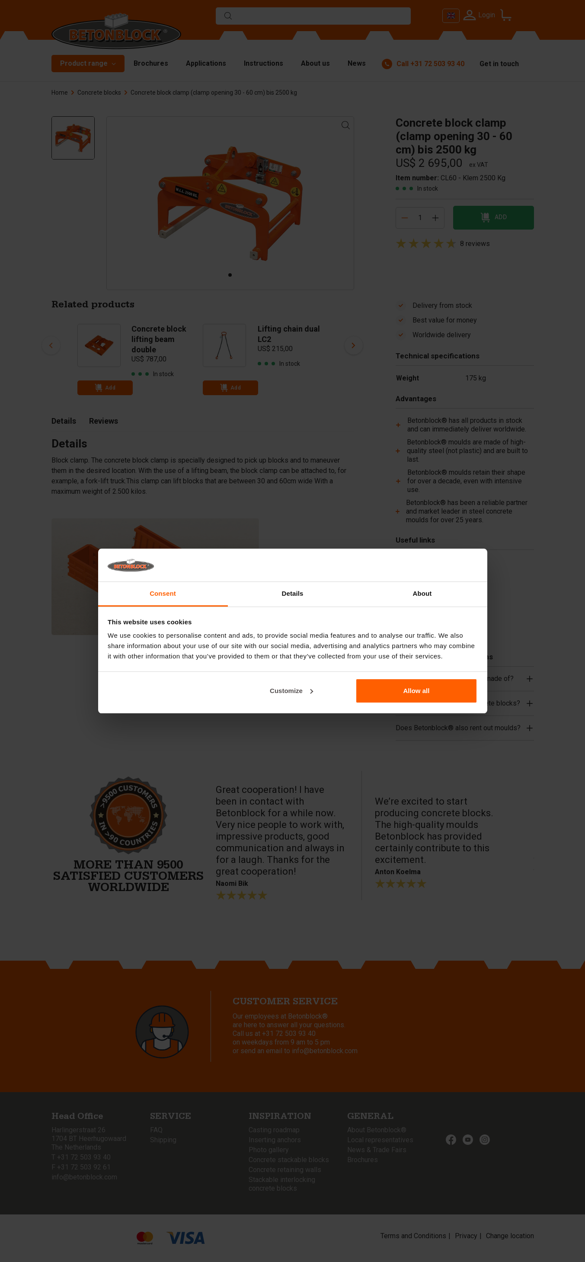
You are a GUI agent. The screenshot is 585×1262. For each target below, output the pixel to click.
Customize (291, 690)
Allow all (416, 690)
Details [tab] (293, 593)
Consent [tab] (163, 593)
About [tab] (422, 593)
